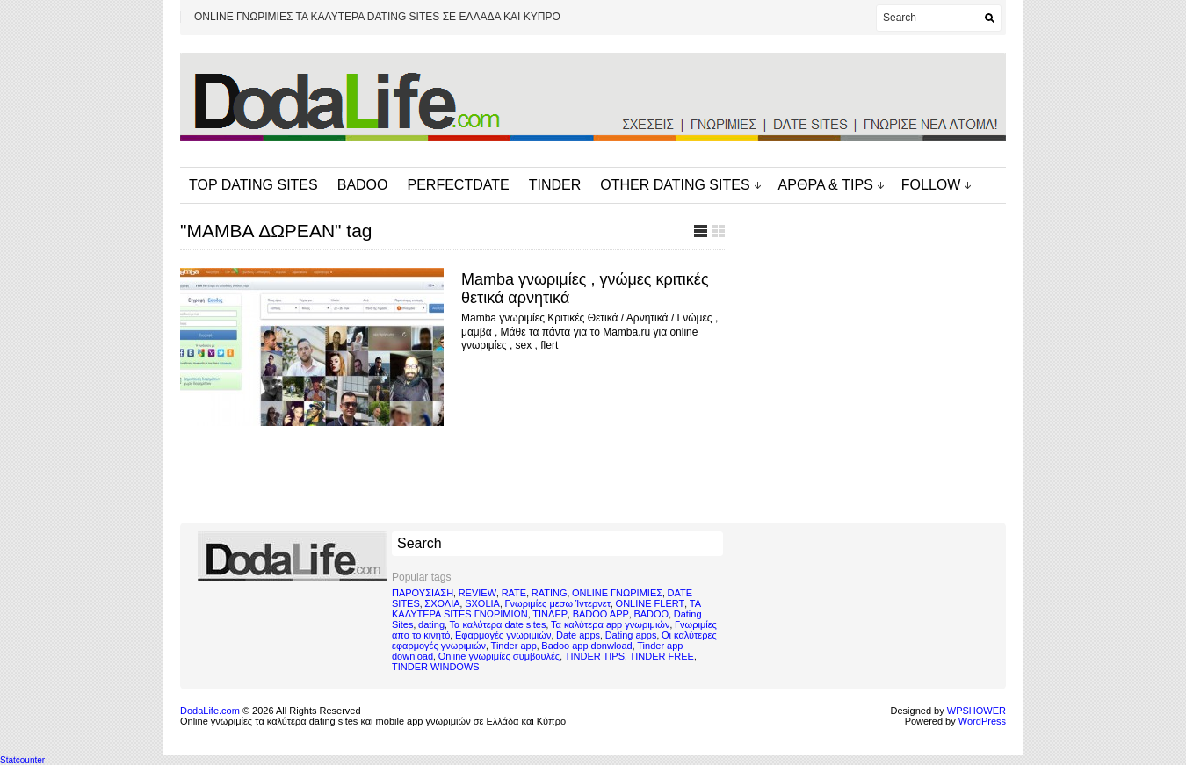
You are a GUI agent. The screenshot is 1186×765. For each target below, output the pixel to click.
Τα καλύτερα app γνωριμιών (610, 624)
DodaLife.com (210, 710)
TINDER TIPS (595, 656)
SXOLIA (482, 603)
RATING (550, 593)
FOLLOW (931, 184)
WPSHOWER (976, 710)
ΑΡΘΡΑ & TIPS (825, 184)
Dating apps (631, 635)
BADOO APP (601, 614)
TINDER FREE (662, 656)
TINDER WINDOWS (436, 666)
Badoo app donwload (586, 645)
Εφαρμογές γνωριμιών (503, 635)
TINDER (555, 184)
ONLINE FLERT (650, 603)
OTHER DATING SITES (674, 184)
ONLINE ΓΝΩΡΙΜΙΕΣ (617, 593)
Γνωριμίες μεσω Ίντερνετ (557, 603)
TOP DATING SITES (253, 184)
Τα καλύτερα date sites (498, 624)
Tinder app (514, 645)
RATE (514, 593)
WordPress (982, 721)
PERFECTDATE (459, 184)
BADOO (362, 184)
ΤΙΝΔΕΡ (550, 614)
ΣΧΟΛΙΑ (441, 603)
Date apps (578, 635)
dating (431, 624)
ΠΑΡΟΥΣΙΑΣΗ (422, 593)
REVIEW (477, 593)
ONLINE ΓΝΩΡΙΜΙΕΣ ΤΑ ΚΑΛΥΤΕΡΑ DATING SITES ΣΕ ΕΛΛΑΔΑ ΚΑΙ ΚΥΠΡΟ (377, 17)
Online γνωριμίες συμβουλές (499, 656)
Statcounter (22, 760)
